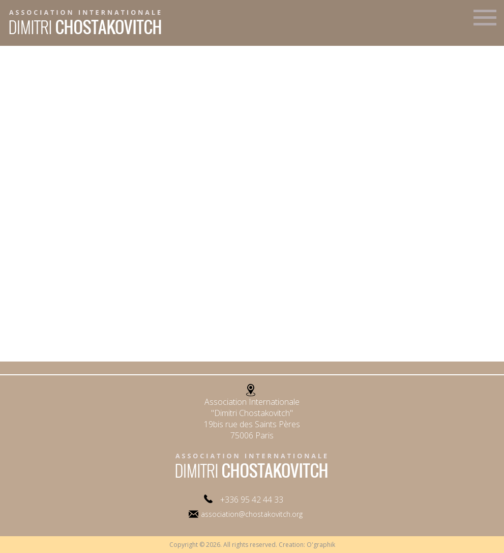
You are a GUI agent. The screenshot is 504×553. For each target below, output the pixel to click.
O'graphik (321, 544)
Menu (484, 22)
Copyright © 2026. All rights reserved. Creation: (238, 544)
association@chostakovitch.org (252, 514)
